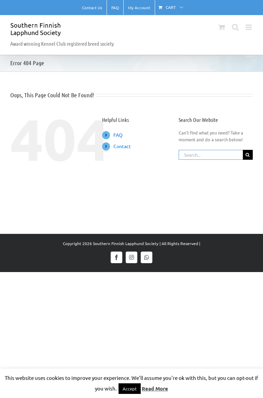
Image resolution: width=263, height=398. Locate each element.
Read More (155, 388)
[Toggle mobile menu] (249, 27)
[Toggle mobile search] (235, 27)
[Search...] (211, 155)
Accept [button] (130, 389)
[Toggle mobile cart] (221, 27)
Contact (122, 146)
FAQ (118, 135)
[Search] (248, 155)
